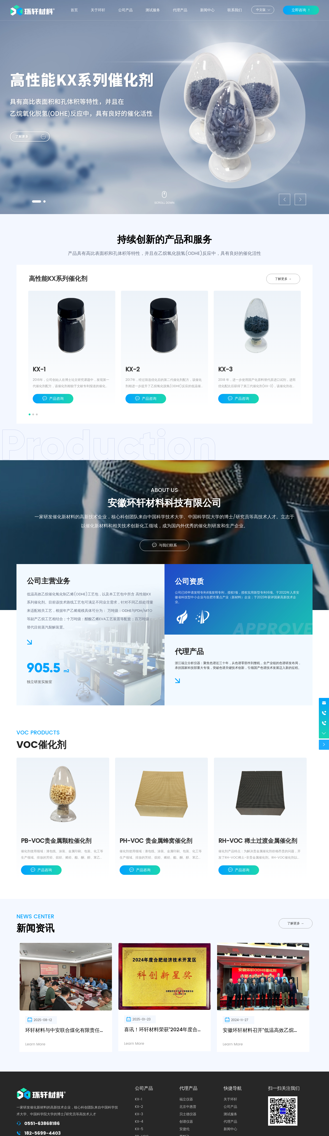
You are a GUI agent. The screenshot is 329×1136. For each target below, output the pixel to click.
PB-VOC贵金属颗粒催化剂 (56, 841)
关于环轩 (230, 1099)
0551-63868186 (42, 1123)
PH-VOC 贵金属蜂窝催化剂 (156, 841)
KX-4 (139, 1122)
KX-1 (39, 370)
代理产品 (188, 1088)
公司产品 (144, 1088)
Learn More (35, 1044)
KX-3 (225, 370)
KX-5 (139, 1129)
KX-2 (132, 370)
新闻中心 (230, 1129)
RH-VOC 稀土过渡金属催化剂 (257, 841)
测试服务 (230, 1114)
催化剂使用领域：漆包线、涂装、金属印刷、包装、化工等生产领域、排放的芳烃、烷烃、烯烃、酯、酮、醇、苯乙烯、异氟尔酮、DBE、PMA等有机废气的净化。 (62, 857)
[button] (36, 201)
